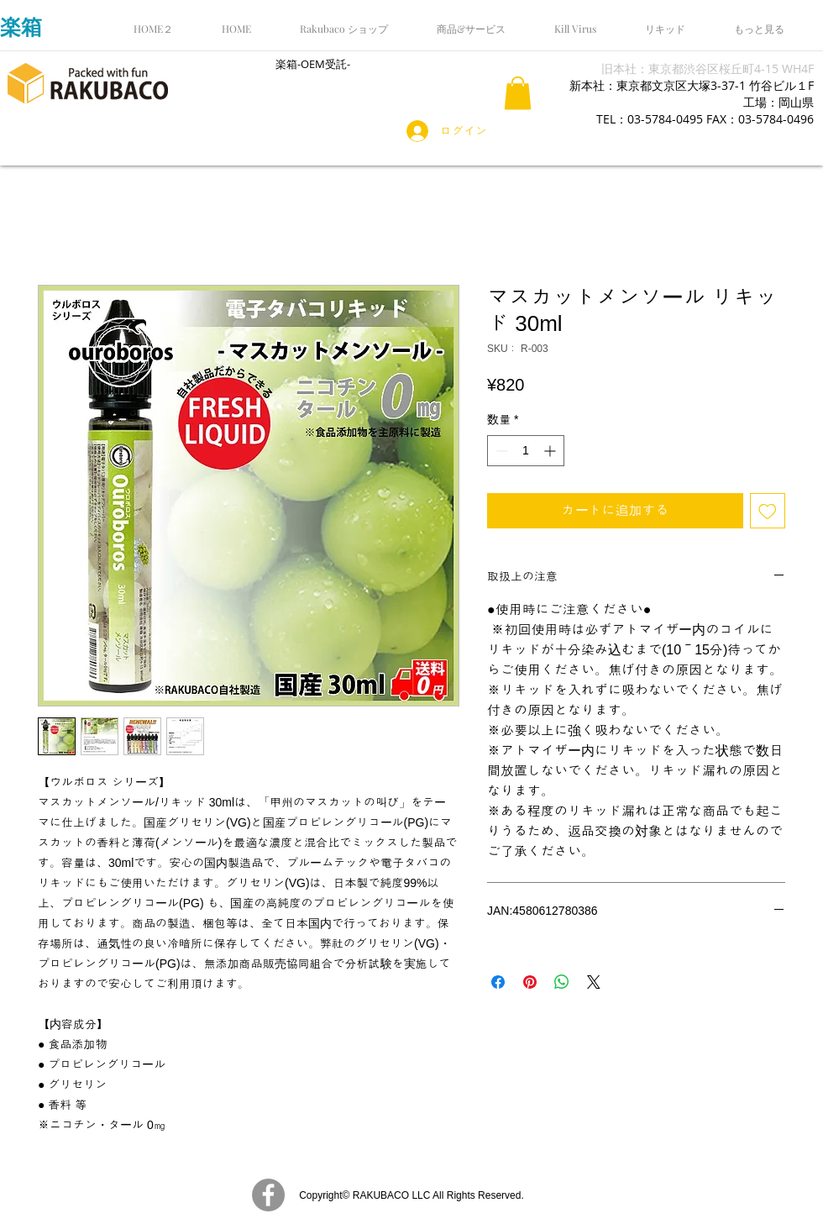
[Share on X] (594, 982)
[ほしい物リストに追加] (767, 510)
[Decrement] (500, 450)
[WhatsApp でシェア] (562, 982)
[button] (518, 92)
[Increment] (551, 450)
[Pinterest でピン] (530, 982)
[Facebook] (268, 1195)
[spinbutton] (526, 450)
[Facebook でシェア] (498, 982)
